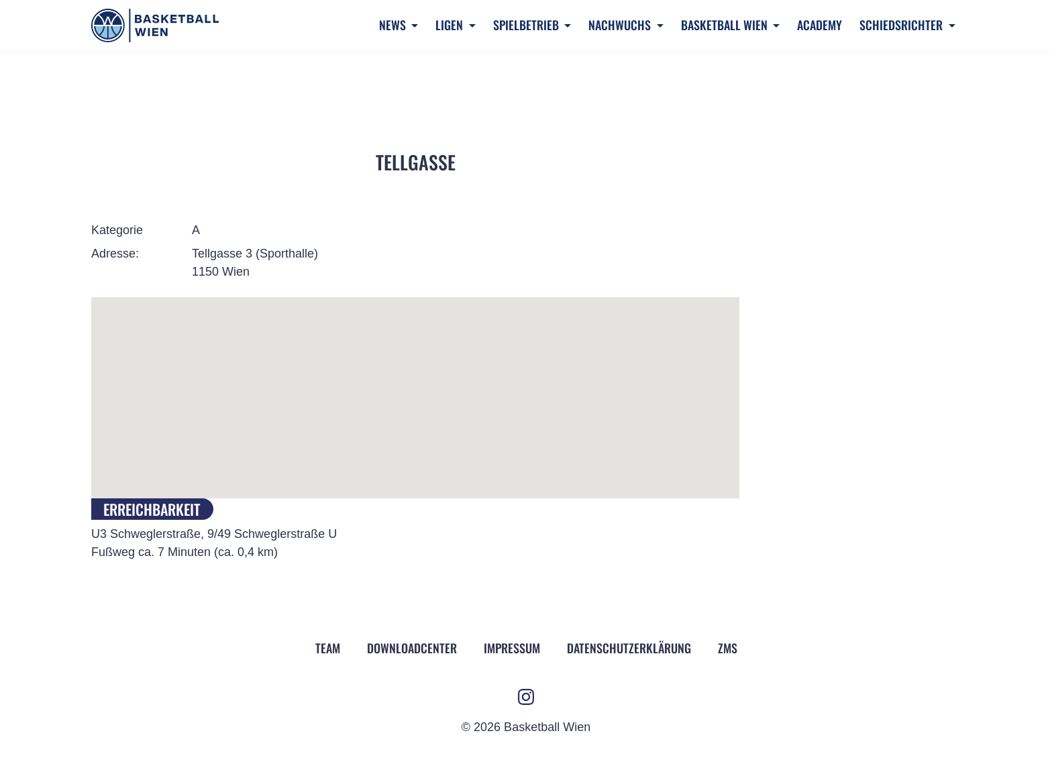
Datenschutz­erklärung (629, 648)
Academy (819, 25)
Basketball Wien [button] (725, 25)
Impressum (512, 648)
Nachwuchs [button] (620, 25)
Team (327, 648)
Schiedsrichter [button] (902, 25)
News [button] (394, 25)
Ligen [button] (450, 25)
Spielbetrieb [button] (527, 25)
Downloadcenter (412, 648)
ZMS (727, 648)
